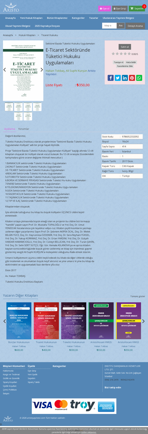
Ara (120, 25)
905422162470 (127, 379)
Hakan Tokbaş (19, 346)
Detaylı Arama (135, 25)
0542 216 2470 (111, 379)
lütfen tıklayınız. (88, 432)
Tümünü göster (137, 296)
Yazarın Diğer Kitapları (20, 295)
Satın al (125, 46)
